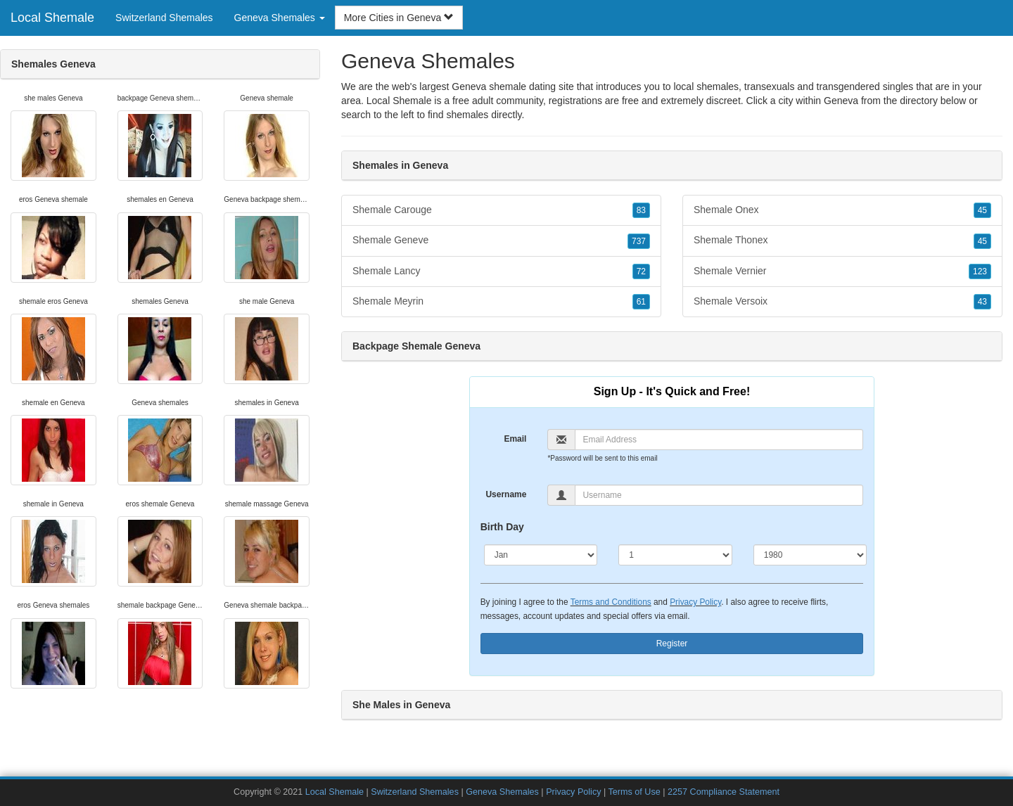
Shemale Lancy (501, 271)
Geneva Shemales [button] (279, 17)
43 (982, 302)
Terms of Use (635, 792)
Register (672, 643)
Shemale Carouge (501, 210)
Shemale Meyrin (501, 301)
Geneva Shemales (502, 792)
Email (515, 439)
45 (982, 210)
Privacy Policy (695, 602)
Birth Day (502, 526)
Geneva (841, 100)
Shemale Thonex (842, 240)
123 (980, 271)
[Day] (675, 554)
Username (505, 494)
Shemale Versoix (842, 301)
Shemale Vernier (842, 271)
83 (641, 210)
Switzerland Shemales (164, 17)
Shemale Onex (842, 210)
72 (641, 271)
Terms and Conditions (611, 602)
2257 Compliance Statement (723, 792)
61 (641, 302)
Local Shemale (52, 18)
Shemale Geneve (501, 240)
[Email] (719, 439)
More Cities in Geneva (399, 17)
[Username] (719, 495)
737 (639, 241)
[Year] (810, 554)
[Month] (541, 554)
